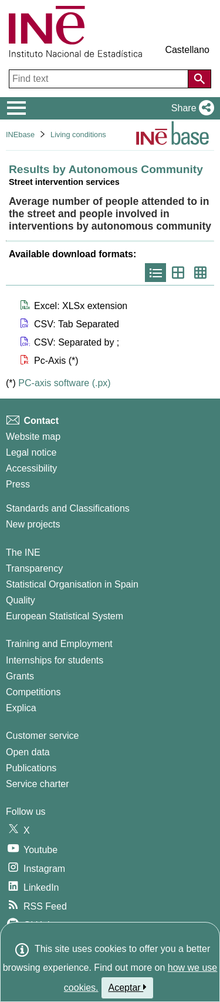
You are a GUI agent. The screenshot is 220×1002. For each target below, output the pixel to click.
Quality (20, 600)
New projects (33, 524)
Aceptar (128, 987)
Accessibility (31, 468)
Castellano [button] (187, 50)
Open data (28, 752)
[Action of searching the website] (199, 78)
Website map (33, 437)
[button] (190, 108)
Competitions (33, 692)
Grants (20, 676)
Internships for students (54, 660)
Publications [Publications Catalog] (31, 768)
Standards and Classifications (68, 508)
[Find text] (100, 78)
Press (18, 484)
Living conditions (78, 134)
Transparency (34, 568)
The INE (23, 553)
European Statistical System (64, 616)
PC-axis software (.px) (64, 383)
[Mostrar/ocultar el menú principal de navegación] (17, 108)
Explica (21, 708)
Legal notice (31, 452)
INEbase (20, 134)
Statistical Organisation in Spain (72, 584)
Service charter (37, 784)
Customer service (42, 736)
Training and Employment (59, 644)
